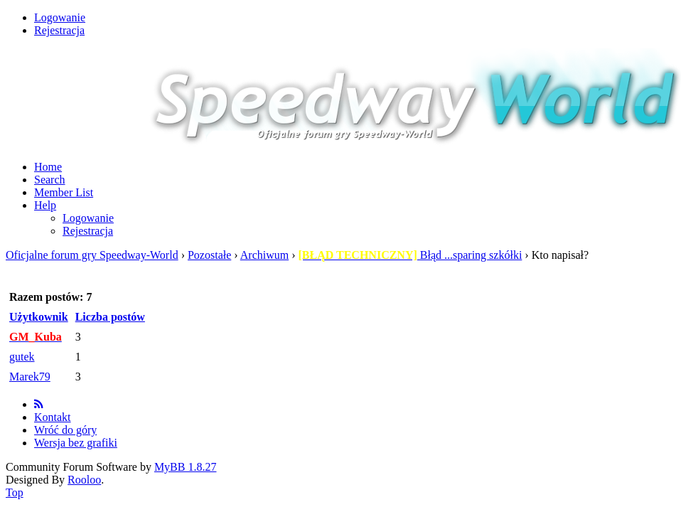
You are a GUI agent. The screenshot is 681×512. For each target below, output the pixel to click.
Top (14, 492)
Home (48, 167)
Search (49, 180)
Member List (63, 192)
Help (45, 205)
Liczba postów (110, 317)
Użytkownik (38, 317)
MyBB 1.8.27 (185, 467)
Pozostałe (209, 255)
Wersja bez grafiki (75, 443)
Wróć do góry (65, 430)
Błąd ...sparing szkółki (410, 255)
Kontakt (52, 417)
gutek (22, 357)
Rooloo (84, 480)
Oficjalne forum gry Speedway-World (92, 255)
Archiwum (264, 255)
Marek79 (29, 376)
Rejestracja (59, 30)
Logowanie (59, 17)
